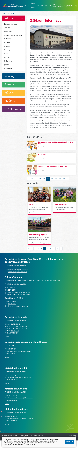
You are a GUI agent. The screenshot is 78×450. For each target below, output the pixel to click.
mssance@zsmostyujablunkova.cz (21, 418)
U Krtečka (7, 42)
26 (44, 179)
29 (56, 179)
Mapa (7, 337)
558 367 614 (17, 324)
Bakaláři (26, 6)
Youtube (48, 6)
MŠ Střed (11, 13)
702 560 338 (23, 326)
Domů (4, 13)
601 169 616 (12, 304)
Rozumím (69, 442)
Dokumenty (8, 61)
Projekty (67, 6)
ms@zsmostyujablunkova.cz (17, 272)
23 (32, 179)
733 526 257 (12, 375)
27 (48, 179)
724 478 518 (15, 331)
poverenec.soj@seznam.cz (19, 306)
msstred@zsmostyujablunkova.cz (21, 398)
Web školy (72, 436)
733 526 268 (14, 380)
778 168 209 (14, 333)
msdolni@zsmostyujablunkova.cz (21, 377)
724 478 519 (23, 328)
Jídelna (6, 65)
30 (60, 179)
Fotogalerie (8, 68)
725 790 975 (14, 400)
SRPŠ (6, 54)
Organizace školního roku (13, 35)
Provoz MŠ (8, 31)
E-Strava (60, 5)
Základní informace (10, 24)
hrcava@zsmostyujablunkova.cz (20, 351)
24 (36, 179)
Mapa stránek (38, 436)
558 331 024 (12, 349)
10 (57, 248)
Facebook (40, 6)
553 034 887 (14, 396)
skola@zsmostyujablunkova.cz (17, 270)
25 (40, 179)
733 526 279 (14, 416)
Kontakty (74, 6)
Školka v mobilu (33, 5)
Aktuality (7, 28)
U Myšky (7, 46)
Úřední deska (54, 5)
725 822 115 (14, 421)
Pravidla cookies (29, 445)
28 (52, 179)
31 (64, 179)
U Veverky (7, 39)
